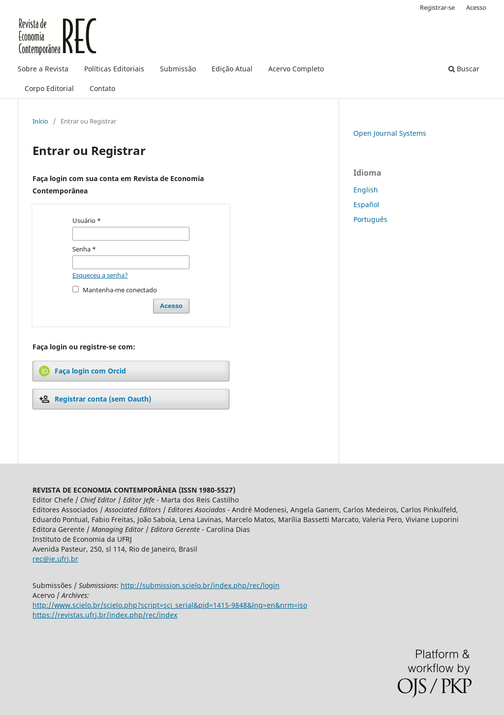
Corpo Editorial (49, 88)
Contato (102, 88)
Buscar (463, 68)
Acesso (476, 7)
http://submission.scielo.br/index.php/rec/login (200, 585)
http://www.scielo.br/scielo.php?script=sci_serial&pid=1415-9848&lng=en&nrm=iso (169, 605)
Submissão (178, 68)
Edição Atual (232, 68)
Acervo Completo (296, 68)
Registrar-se (437, 7)
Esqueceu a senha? (100, 275)
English (365, 189)
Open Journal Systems (389, 133)
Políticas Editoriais (114, 68)
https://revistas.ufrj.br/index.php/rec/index (104, 615)
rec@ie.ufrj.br (55, 558)
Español (366, 204)
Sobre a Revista (43, 68)
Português (370, 219)
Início (40, 121)
